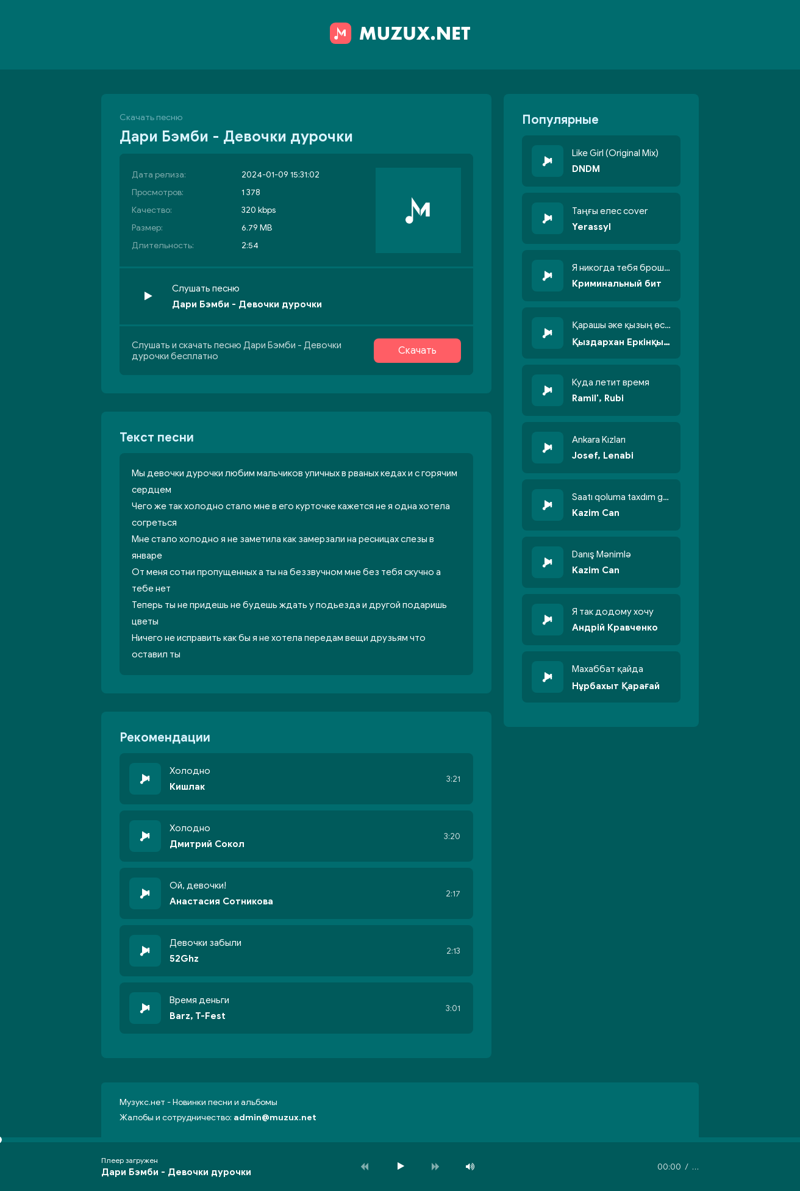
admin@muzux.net (275, 1117)
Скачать (417, 351)
